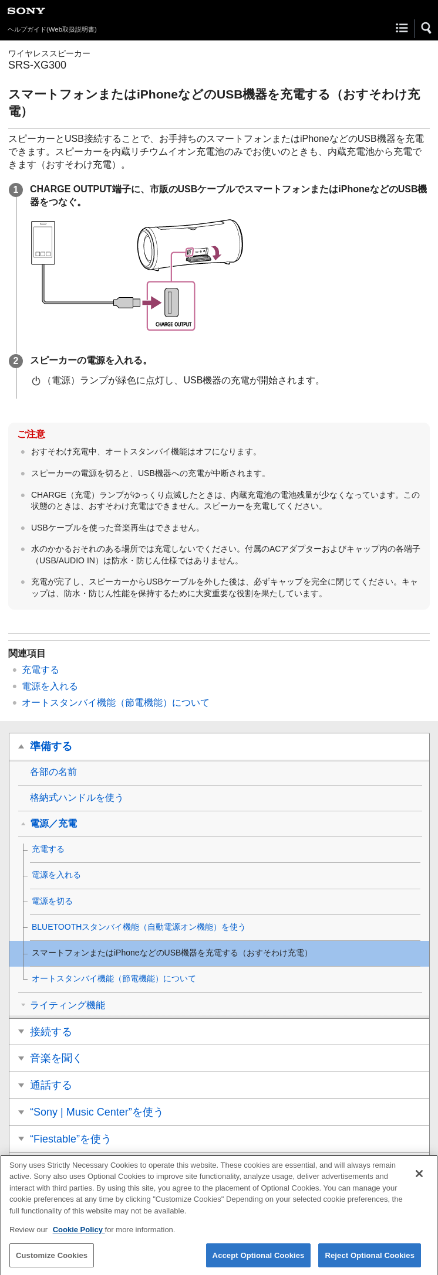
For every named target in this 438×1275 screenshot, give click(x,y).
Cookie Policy (79, 1235)
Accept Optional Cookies (259, 1260)
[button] (427, 28)
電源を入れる (50, 686)
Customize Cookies (51, 1260)
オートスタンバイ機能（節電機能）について (116, 703)
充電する (40, 670)
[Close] (419, 1179)
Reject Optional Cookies (370, 1260)
